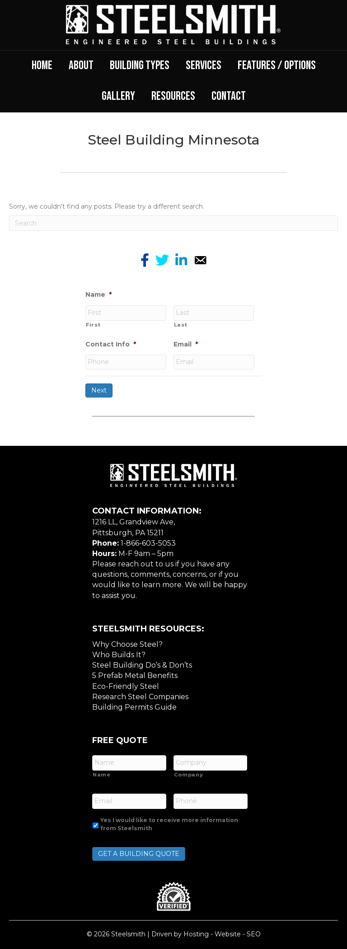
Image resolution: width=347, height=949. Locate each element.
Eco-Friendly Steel (125, 684)
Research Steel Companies (140, 695)
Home (42, 65)
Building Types (139, 65)
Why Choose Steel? (127, 642)
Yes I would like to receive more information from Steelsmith (169, 820)
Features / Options (277, 65)
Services (203, 65)
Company (188, 772)
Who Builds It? (118, 653)
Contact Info (110, 344)
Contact (228, 96)
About (81, 65)
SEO (254, 931)
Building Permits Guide (134, 705)
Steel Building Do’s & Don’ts (142, 663)
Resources (173, 96)
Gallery (118, 96)
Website (228, 931)
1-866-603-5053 (148, 541)
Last (181, 324)
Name (98, 294)
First (93, 324)
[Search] (173, 223)
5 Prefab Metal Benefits (135, 674)
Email (186, 344)
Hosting (196, 931)
